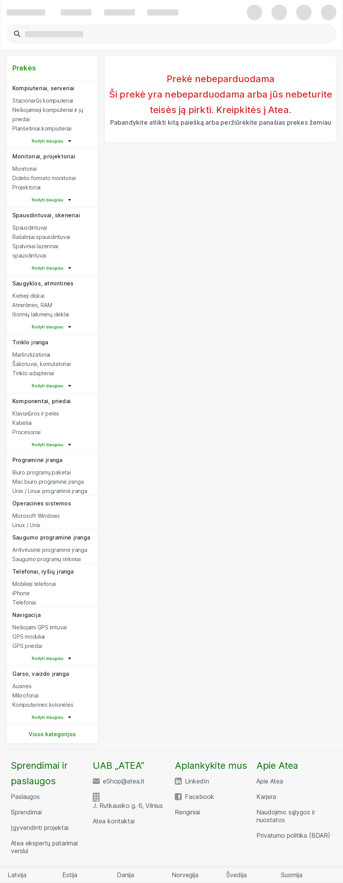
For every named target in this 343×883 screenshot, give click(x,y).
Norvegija (185, 875)
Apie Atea (269, 781)
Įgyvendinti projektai (39, 827)
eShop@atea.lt (124, 781)
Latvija (17, 875)
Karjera (266, 797)
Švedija (236, 875)
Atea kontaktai (114, 821)
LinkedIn (197, 781)
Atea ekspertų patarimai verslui (44, 847)
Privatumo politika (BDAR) (293, 835)
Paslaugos (25, 797)
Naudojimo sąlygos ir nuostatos (285, 816)
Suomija (291, 875)
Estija (69, 875)
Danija (125, 875)
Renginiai (187, 812)
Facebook (199, 797)
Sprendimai (26, 812)
